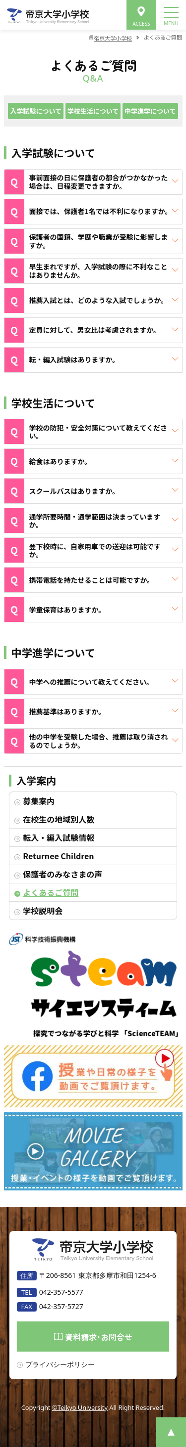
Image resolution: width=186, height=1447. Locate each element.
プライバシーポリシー (60, 1364)
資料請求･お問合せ (93, 1336)
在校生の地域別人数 (58, 819)
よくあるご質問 (50, 892)
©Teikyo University (80, 1407)
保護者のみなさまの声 (62, 874)
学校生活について (93, 111)
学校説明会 (42, 911)
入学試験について (36, 111)
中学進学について (150, 111)
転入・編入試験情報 (58, 837)
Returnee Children (58, 856)
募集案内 (39, 801)
